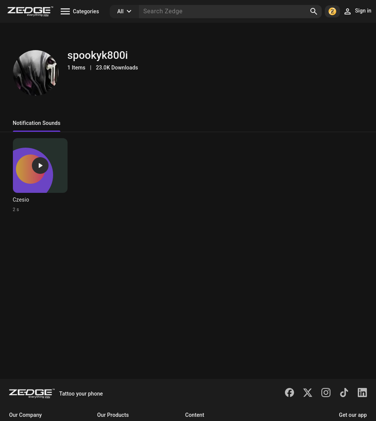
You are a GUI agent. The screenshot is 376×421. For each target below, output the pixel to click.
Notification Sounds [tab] (37, 123)
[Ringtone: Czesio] (40, 175)
